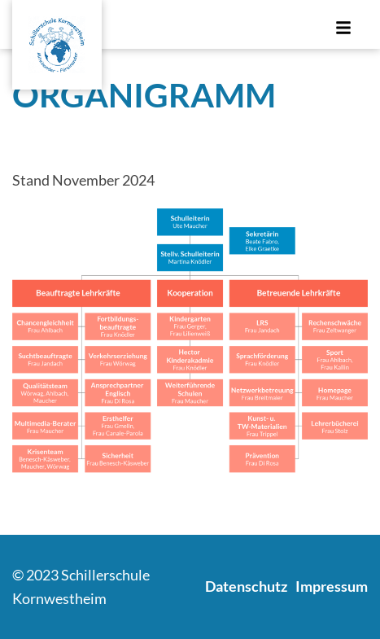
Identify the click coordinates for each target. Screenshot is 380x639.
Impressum (331, 586)
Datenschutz (246, 586)
